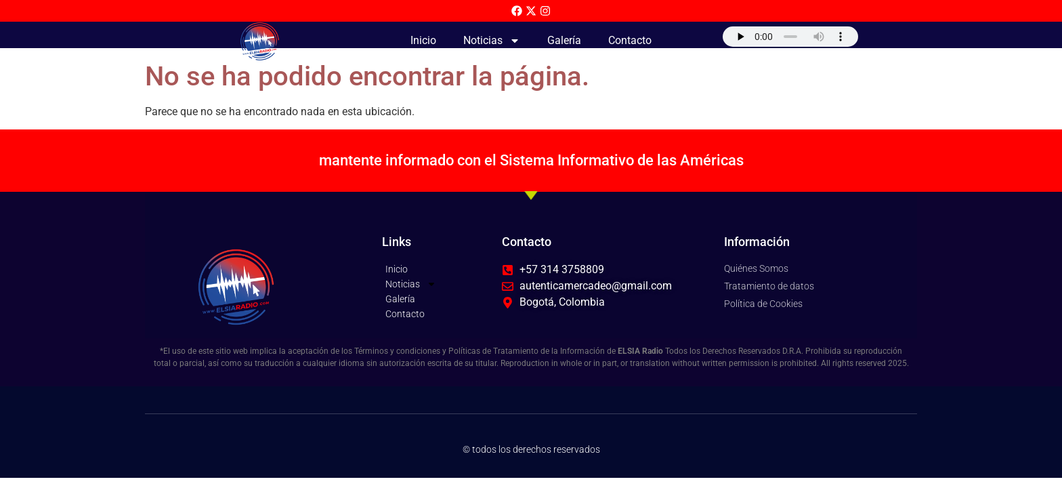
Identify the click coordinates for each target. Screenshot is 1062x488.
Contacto (630, 40)
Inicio (423, 40)
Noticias (491, 40)
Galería (564, 40)
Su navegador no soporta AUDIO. (790, 36)
